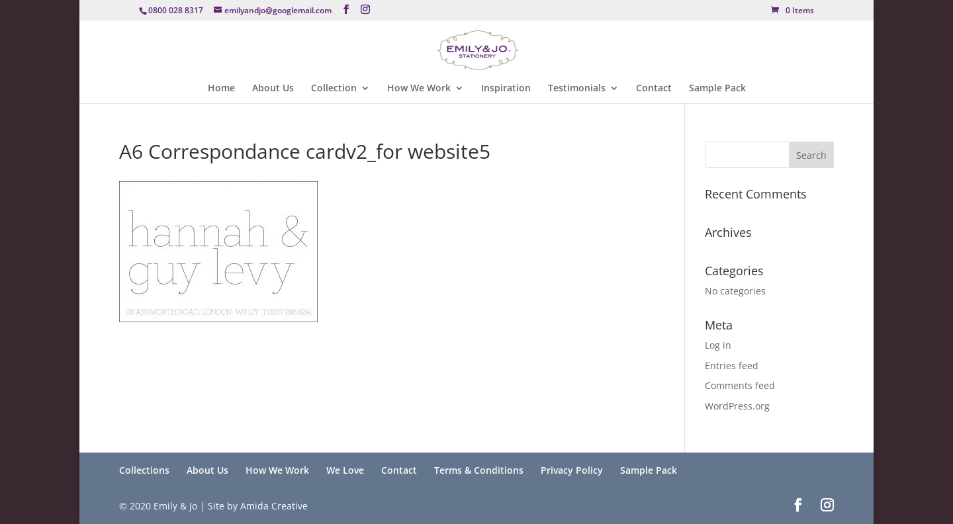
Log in (718, 345)
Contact (654, 88)
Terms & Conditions (478, 470)
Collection (334, 88)
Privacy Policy (572, 470)
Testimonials (577, 88)
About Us (273, 88)
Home (221, 88)
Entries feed (731, 365)
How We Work (419, 88)
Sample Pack (717, 88)
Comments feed (740, 385)
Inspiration (506, 88)
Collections (144, 470)
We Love (345, 470)
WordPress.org (737, 406)
